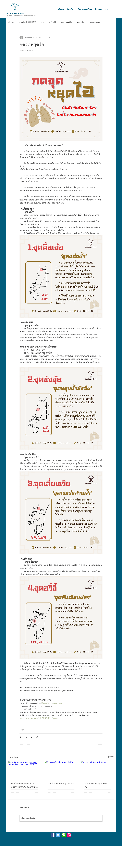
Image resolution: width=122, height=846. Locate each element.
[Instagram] (69, 835)
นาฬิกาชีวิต (53, 22)
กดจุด (42, 22)
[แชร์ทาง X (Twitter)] (26, 737)
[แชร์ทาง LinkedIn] (31, 737)
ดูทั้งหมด (111, 757)
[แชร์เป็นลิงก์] (37, 737)
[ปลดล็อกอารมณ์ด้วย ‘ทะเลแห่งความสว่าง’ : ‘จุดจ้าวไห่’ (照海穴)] (24, 770)
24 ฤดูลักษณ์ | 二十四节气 (27, 22)
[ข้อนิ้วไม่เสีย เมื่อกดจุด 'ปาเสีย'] (61, 770)
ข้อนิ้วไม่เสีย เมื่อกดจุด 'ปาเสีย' (61, 783)
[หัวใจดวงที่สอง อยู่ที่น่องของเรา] (97, 770)
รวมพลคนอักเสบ (94, 22)
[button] (111, 22)
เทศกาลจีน (80, 22)
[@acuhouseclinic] (64, 835)
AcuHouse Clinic (15, 13)
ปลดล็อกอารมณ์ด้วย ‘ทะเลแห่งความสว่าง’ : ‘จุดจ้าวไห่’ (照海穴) (23, 785)
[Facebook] (53, 835)
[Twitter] (58, 835)
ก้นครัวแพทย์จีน (66, 22)
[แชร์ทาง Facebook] (21, 737)
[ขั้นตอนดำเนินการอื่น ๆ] (101, 37)
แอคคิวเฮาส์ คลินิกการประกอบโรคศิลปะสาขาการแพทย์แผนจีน (23, 16)
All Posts (11, 22)
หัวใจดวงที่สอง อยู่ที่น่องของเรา (96, 785)
